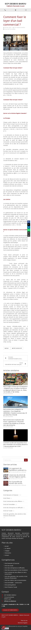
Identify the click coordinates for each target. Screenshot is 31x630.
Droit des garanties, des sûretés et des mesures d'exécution (14, 514)
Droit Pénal (6, 498)
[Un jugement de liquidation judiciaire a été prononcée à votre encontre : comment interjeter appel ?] (5, 470)
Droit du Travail (7, 511)
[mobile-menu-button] (26, 10)
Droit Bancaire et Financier (10, 495)
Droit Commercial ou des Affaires (12, 501)
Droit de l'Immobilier (9, 504)
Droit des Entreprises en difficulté (13, 507)
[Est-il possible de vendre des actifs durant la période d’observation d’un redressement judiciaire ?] (5, 483)
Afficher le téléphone (10, 601)
